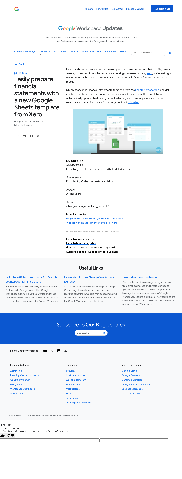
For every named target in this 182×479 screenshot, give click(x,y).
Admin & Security (91, 52)
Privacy (69, 415)
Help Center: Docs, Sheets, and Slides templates (94, 218)
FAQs (69, 393)
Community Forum (20, 380)
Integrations (72, 398)
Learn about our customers (140, 277)
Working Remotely (76, 380)
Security (70, 370)
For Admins (102, 9)
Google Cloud (129, 370)
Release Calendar (135, 9)
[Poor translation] (10, 435)
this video (133, 102)
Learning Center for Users (24, 375)
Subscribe (162, 9)
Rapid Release (37, 121)
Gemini (74, 52)
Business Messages (132, 389)
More (123, 52)
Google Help (17, 384)
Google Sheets (21, 121)
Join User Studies (131, 393)
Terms (75, 415)
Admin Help (16, 370)
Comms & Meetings (24, 52)
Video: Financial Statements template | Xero (91, 222)
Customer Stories (75, 375)
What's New (16, 393)
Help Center (117, 9)
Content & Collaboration (53, 52)
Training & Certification (78, 402)
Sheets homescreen (147, 90)
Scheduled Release (23, 125)
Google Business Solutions (136, 384)
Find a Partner (73, 384)
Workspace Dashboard (22, 389)
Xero (149, 73)
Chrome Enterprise (132, 380)
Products (88, 9)
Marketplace (73, 389)
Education (110, 52)
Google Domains (131, 375)
